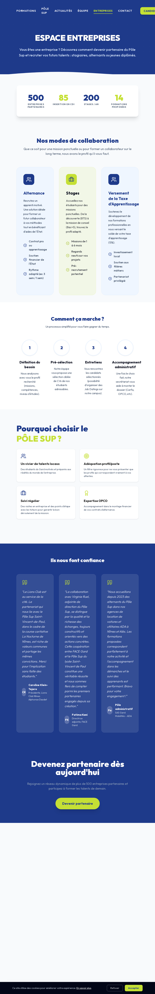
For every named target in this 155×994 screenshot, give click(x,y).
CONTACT (125, 10)
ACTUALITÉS (63, 10)
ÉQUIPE (83, 10)
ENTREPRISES (103, 10)
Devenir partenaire (77, 803)
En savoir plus (83, 988)
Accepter (133, 988)
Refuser (114, 988)
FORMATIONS (26, 10)
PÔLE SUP (45, 10)
